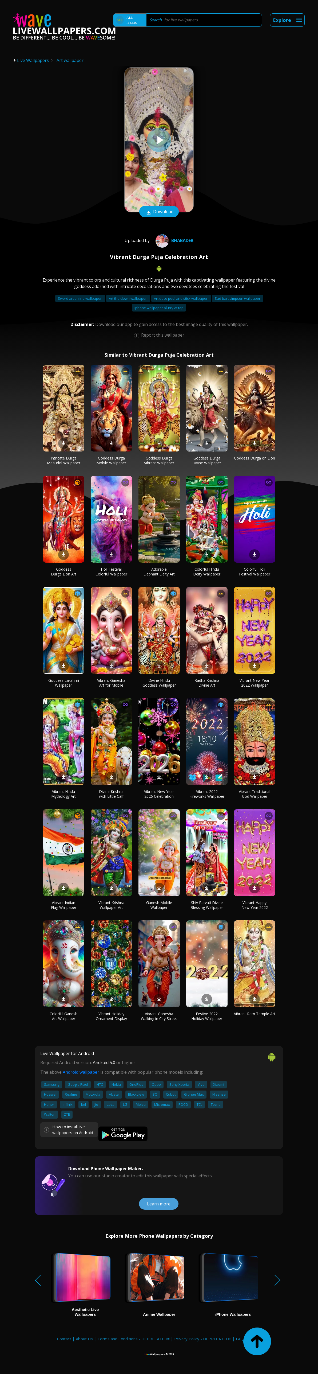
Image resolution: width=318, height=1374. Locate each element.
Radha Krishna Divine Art (206, 683)
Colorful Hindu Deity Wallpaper (206, 572)
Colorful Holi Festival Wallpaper (254, 572)
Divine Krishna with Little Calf (111, 794)
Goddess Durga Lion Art (63, 572)
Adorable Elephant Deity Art (159, 572)
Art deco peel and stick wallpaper (181, 298)
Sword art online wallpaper (80, 298)
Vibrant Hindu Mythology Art (63, 794)
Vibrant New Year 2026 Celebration (159, 794)
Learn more (158, 1204)
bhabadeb (173, 240)
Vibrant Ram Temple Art (254, 1013)
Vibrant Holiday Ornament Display (111, 1016)
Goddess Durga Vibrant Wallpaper (159, 460)
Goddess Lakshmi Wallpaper (63, 683)
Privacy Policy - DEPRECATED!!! (202, 1338)
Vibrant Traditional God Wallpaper (254, 794)
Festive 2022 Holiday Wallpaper (206, 1016)
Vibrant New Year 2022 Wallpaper (254, 683)
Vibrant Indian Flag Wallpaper (63, 905)
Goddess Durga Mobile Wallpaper (111, 460)
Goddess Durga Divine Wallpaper (206, 460)
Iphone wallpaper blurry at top (159, 307)
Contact (64, 1338)
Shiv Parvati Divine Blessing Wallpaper (206, 905)
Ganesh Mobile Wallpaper (159, 905)
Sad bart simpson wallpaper (237, 298)
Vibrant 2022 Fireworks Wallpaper (206, 794)
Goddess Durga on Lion (254, 458)
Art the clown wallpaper (128, 298)
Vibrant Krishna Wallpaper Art (111, 905)
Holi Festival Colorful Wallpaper (111, 572)
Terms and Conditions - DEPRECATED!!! (133, 1338)
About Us (84, 1338)
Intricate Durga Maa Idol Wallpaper (63, 460)
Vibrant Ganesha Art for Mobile (111, 683)
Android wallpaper (81, 1072)
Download (159, 212)
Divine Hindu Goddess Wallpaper (159, 683)
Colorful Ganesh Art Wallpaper (63, 1016)
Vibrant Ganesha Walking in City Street (159, 1016)
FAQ (240, 1338)
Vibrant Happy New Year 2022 (254, 905)
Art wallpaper (70, 60)
